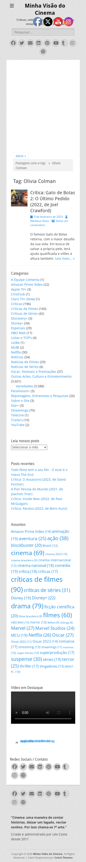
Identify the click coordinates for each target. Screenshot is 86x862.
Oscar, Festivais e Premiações (33, 371)
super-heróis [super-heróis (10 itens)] (28, 653)
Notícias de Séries (25, 367)
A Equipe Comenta (25, 279)
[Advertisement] (43, 103)
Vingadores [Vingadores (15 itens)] (52, 666)
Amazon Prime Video (27, 284)
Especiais (18, 328)
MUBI (15, 347)
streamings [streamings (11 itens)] (51, 647)
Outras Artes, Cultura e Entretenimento (41, 376)
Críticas (16, 304)
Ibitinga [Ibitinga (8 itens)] (66, 622)
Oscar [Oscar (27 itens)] (63, 635)
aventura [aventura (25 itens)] (32, 538)
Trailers (17, 420)
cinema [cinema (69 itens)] (27, 552)
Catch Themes (63, 857)
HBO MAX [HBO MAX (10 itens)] (20, 622)
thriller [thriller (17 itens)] (29, 666)
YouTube (18, 425)
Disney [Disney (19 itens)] (21, 597)
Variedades (24, 386)
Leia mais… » (65, 258)
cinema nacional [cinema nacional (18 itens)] (35, 565)
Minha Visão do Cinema (47, 854)
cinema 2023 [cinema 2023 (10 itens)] (56, 554)
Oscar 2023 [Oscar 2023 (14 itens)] (45, 641)
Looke (15, 342)
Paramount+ (20, 391)
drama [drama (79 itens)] (27, 605)
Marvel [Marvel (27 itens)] (22, 628)
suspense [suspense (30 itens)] (26, 659)
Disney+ (17, 323)
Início (21, 155)
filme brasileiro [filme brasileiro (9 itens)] (30, 616)
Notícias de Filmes (25, 362)
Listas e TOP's (21, 337)
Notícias (17, 357)
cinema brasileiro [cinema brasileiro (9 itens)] (24, 560)
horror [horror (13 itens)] (38, 622)
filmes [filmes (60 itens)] (57, 615)
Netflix (16, 352)
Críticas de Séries (24, 313)
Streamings (19, 410)
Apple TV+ (18, 289)
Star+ (15, 405)
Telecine (17, 415)
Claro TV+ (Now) (23, 299)
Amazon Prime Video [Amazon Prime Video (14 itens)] (31, 531)
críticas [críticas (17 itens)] (48, 571)
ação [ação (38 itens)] (57, 538)
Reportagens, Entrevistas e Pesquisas (39, 396)
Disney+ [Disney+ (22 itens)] (43, 597)
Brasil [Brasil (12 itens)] (50, 545)
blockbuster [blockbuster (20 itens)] (26, 545)
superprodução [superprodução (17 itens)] (57, 652)
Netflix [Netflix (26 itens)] (39, 635)
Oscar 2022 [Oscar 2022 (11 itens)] (21, 641)
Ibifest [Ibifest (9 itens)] (53, 622)
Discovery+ (19, 318)
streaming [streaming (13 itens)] (29, 647)
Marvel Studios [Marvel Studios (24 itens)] (55, 628)
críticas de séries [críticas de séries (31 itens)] (47, 590)
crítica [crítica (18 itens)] (28, 571)
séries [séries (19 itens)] (52, 659)
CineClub (18, 294)
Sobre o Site (20, 400)
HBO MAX (18, 333)
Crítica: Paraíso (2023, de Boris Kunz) (39, 508)
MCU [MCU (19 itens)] (19, 635)
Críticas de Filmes (24, 308)
